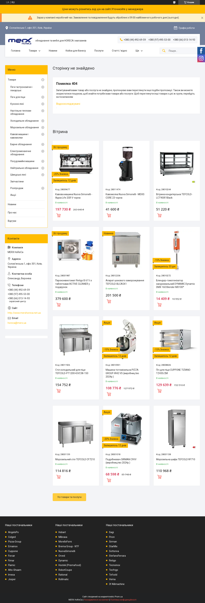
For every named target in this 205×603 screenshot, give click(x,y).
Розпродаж (16, 188)
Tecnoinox (114, 565)
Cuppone (13, 551)
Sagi (111, 532)
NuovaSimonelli (67, 551)
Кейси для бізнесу (76, 50)
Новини (53, 50)
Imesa (11, 574)
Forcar (11, 555)
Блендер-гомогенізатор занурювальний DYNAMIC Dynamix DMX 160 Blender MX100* (175, 283)
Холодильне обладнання (24, 120)
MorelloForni (65, 541)
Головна (15, 50)
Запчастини (17, 181)
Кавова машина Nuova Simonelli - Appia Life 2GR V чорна (73, 196)
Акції (13, 195)
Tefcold (113, 574)
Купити (58, 215)
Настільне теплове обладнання (20, 112)
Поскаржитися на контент (96, 600)
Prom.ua (119, 596)
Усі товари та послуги (69, 497)
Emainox (13, 546)
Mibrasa (63, 537)
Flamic (11, 565)
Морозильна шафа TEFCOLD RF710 (175, 459)
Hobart (62, 532)
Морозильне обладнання (24, 127)
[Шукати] (163, 51)
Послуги (98, 50)
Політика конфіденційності (123, 600)
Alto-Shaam (14, 570)
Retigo (112, 560)
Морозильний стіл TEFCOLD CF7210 (75, 459)
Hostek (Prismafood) (70, 565)
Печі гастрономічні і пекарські (21, 89)
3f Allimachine (117, 584)
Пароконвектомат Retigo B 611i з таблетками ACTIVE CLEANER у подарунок (73, 283)
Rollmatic (64, 579)
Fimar (11, 560)
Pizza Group (14, 541)
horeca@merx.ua (17, 323)
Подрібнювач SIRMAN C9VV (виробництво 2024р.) (121, 461)
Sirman (113, 541)
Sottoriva (114, 551)
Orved (62, 555)
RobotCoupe (65, 570)
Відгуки (12, 221)
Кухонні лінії (17, 104)
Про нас (12, 212)
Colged (12, 537)
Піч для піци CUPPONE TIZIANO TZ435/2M (173, 371)
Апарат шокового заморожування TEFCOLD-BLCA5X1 (125, 282)
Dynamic (63, 560)
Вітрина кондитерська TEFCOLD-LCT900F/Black (174, 196)
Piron (112, 537)
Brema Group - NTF (69, 546)
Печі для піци (17, 97)
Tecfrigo (113, 570)
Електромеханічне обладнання (20, 153)
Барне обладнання (21, 144)
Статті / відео (119, 50)
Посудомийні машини (22, 161)
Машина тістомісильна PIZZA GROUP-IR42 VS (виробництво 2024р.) (122, 373)
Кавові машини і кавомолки (19, 136)
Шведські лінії (18, 174)
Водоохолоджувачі (68, 103)
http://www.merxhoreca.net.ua (24, 312)
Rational (63, 574)
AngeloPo (13, 532)
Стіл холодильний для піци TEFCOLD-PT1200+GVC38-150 (71, 371)
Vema (112, 579)
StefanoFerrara (117, 555)
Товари (33, 50)
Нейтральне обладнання (24, 168)
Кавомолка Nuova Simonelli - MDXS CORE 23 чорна (125, 196)
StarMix (113, 546)
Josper (12, 579)
